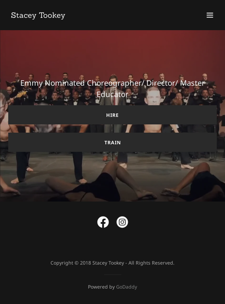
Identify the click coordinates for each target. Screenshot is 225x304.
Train (112, 142)
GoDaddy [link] (126, 286)
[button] (210, 15)
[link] (38, 16)
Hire (112, 115)
